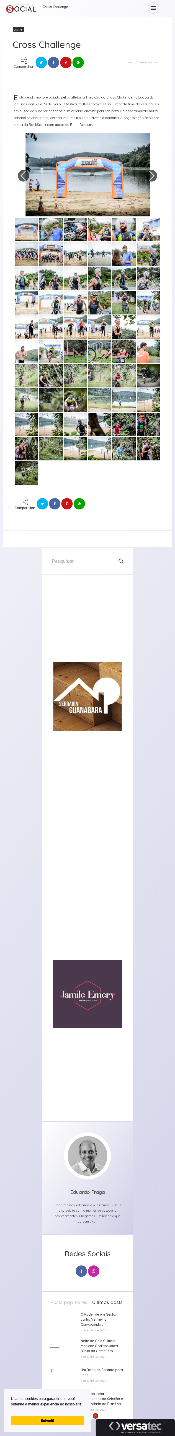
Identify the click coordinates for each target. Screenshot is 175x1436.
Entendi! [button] (47, 1420)
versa (130, 62)
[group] (87, 622)
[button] (11, 1410)
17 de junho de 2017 (149, 62)
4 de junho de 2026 (93, 1330)
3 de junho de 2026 (93, 1356)
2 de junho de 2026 (93, 1380)
